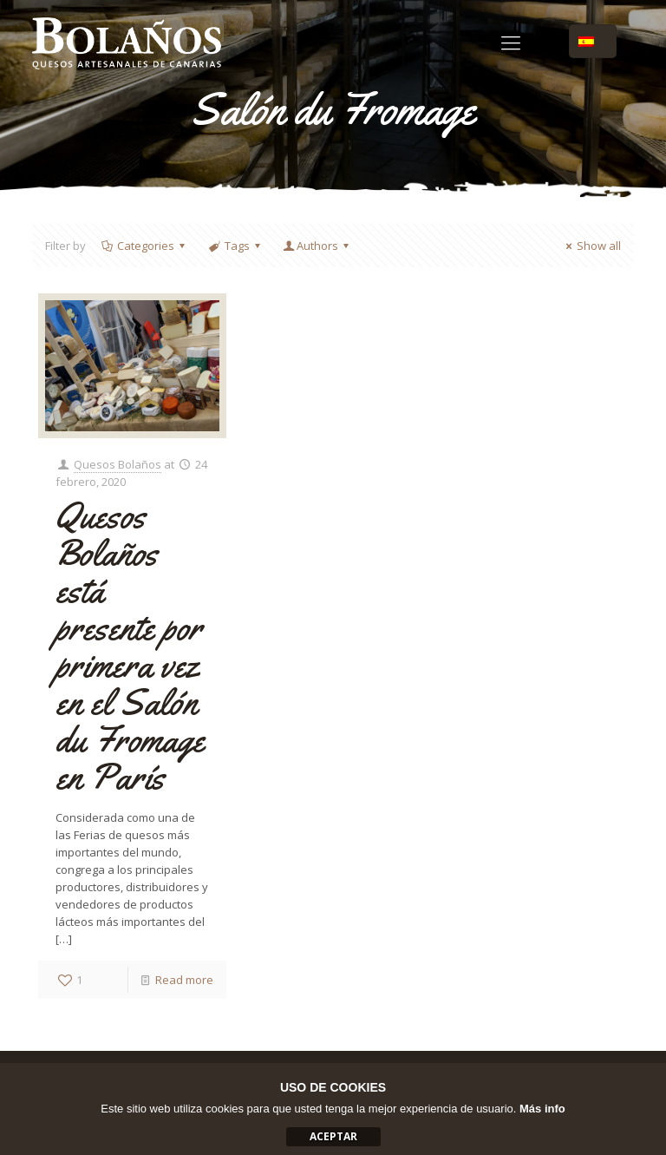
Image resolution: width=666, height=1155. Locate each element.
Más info (542, 1108)
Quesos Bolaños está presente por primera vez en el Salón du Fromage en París (130, 646)
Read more (184, 980)
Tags (235, 245)
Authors (317, 245)
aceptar (333, 1136)
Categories (144, 245)
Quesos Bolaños (117, 464)
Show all (591, 245)
